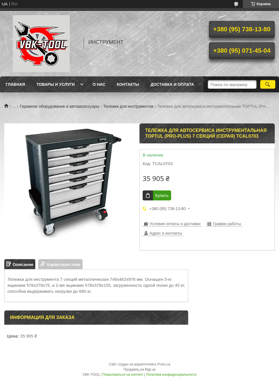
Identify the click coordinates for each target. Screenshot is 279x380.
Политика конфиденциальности (171, 375)
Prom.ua (163, 364)
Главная (15, 84)
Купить (162, 195)
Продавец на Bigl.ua (139, 369)
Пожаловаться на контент (122, 375)
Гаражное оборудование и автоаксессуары (59, 106)
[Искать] (267, 84)
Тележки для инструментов (128, 106)
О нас (99, 84)
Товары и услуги (55, 84)
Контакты (128, 84)
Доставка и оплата (172, 84)
